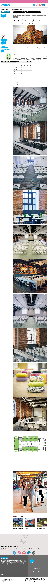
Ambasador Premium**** (5, 32)
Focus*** (3, 36)
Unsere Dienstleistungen (5, 49)
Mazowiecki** (4, 38)
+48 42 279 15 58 (26, 15)
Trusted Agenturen (4, 47)
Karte (2, 44)
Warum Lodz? (3, 15)
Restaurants (3, 41)
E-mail (32, 15)
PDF (39, 15)
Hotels (10, 9)
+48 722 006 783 (34, 566)
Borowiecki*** (4, 35)
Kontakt (2, 574)
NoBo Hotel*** (4, 37)
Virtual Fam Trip (4, 14)
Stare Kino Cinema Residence (6, 30)
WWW (36, 15)
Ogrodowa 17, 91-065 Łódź (18, 15)
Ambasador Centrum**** (5, 33)
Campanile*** (4, 34)
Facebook (43, 15)
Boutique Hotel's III (4, 29)
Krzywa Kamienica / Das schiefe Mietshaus (8, 31)
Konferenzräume (4, 39)
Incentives (3, 46)
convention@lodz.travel (35, 571)
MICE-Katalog (3, 43)
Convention (6, 9)
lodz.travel (2, 9)
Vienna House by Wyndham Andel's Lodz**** (18, 9)
